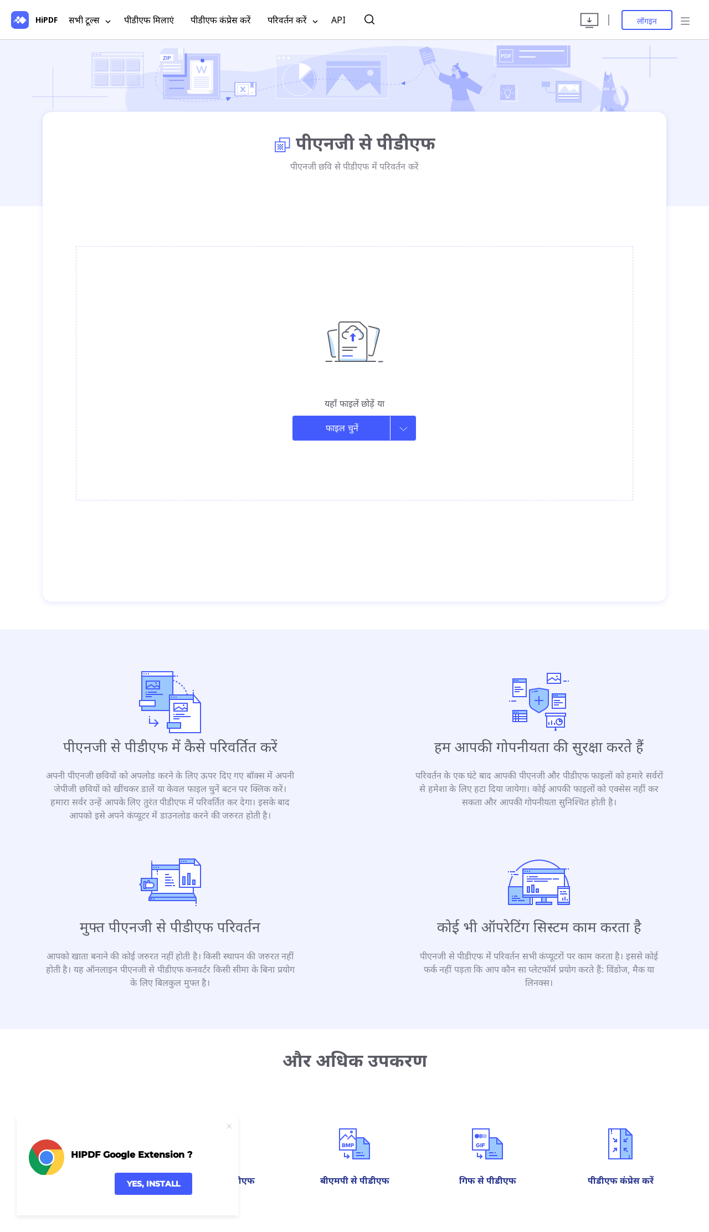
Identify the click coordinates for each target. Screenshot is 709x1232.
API (338, 20)
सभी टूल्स (90, 20)
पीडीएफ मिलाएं (149, 20)
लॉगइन (647, 20)
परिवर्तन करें (293, 20)
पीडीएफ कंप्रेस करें (221, 20)
